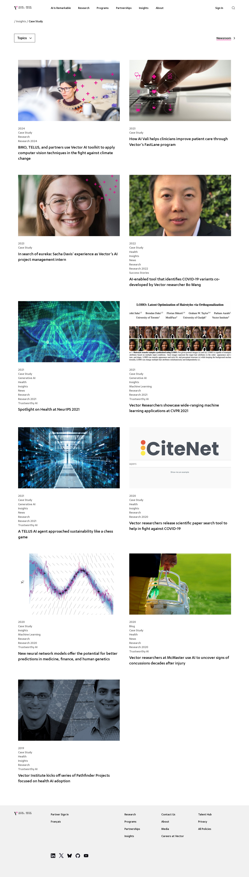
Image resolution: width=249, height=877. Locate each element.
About (160, 8)
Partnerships (124, 8)
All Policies (204, 829)
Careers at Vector (172, 836)
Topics (24, 38)
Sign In (219, 8)
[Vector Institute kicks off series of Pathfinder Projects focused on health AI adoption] (69, 734)
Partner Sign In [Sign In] (60, 814)
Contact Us (168, 814)
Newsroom (225, 38)
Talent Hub (205, 814)
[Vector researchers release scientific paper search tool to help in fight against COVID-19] (180, 485)
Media (165, 829)
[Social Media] (53, 855)
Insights (143, 8)
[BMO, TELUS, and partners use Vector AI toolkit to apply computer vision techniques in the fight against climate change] (69, 112)
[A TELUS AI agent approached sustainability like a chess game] (69, 485)
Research (83, 8)
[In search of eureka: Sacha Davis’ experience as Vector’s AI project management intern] (69, 233)
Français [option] (56, 822)
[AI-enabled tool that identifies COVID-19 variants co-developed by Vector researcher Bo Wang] (180, 233)
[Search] (233, 7)
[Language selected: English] (56, 822)
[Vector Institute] (23, 8)
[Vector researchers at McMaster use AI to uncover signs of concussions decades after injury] (180, 612)
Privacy (202, 822)
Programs (103, 8)
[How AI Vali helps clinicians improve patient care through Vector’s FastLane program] (180, 112)
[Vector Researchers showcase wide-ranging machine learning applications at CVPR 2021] (180, 359)
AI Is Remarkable (61, 8)
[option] (56, 822)
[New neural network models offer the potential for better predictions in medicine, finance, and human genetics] (69, 612)
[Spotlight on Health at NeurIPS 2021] (69, 359)
